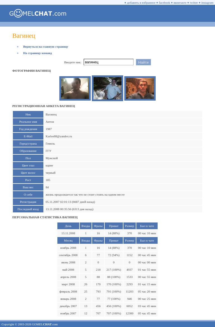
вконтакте (180, 2)
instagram (207, 2)
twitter (194, 2)
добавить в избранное (141, 2)
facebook (164, 2)
